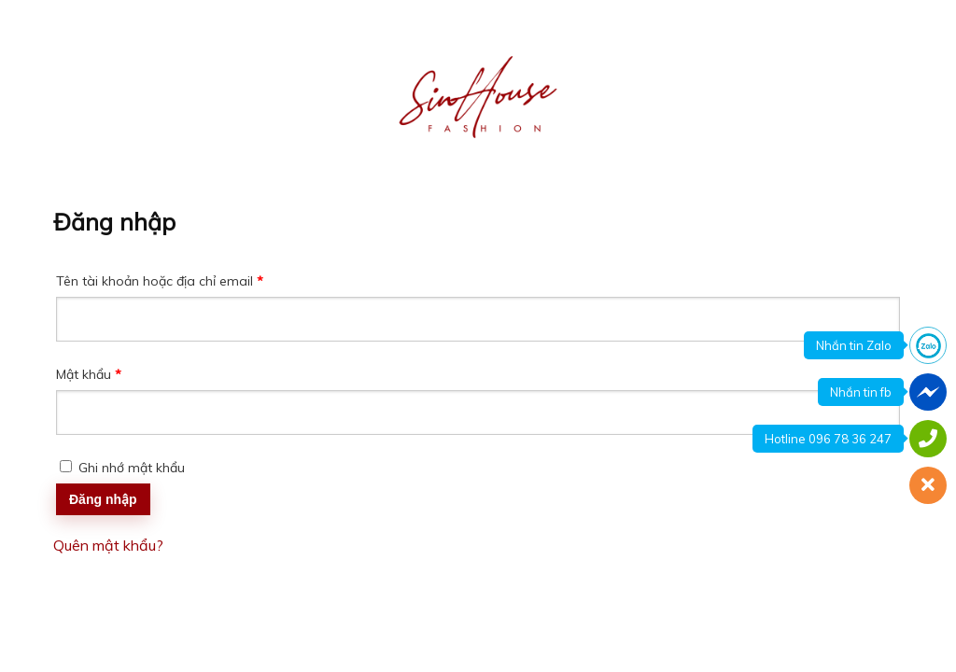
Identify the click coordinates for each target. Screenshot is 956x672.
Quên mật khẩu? (108, 545)
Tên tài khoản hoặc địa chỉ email (173, 282)
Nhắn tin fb (861, 392)
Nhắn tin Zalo (854, 345)
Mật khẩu (102, 375)
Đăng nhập (103, 499)
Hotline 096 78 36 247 (828, 438)
